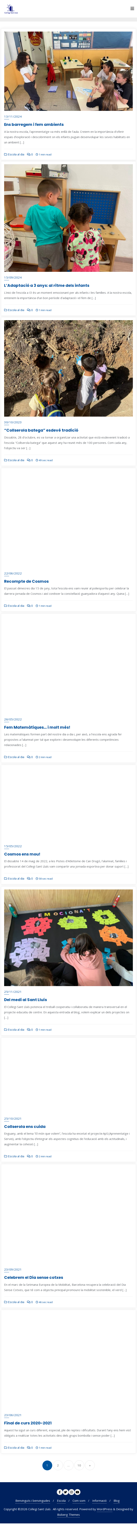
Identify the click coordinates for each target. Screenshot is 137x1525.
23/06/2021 (13, 1417)
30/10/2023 (13, 424)
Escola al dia (14, 154)
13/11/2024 (13, 116)
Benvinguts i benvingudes (32, 1502)
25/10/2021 (13, 1120)
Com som (79, 1502)
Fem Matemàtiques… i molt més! (37, 729)
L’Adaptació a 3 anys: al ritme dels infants (46, 286)
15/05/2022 (13, 848)
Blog (117, 1502)
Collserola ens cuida (25, 1128)
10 (79, 1467)
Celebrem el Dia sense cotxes (33, 1279)
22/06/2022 (13, 575)
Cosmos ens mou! (22, 855)
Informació (99, 1502)
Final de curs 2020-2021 (28, 1425)
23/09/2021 (13, 1271)
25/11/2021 (13, 993)
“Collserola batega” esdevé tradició (41, 432)
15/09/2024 (13, 278)
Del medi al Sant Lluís (25, 1001)
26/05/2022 (13, 721)
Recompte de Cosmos (26, 583)
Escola (61, 1502)
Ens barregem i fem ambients (34, 124)
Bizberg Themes (68, 1516)
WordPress (104, 1511)
